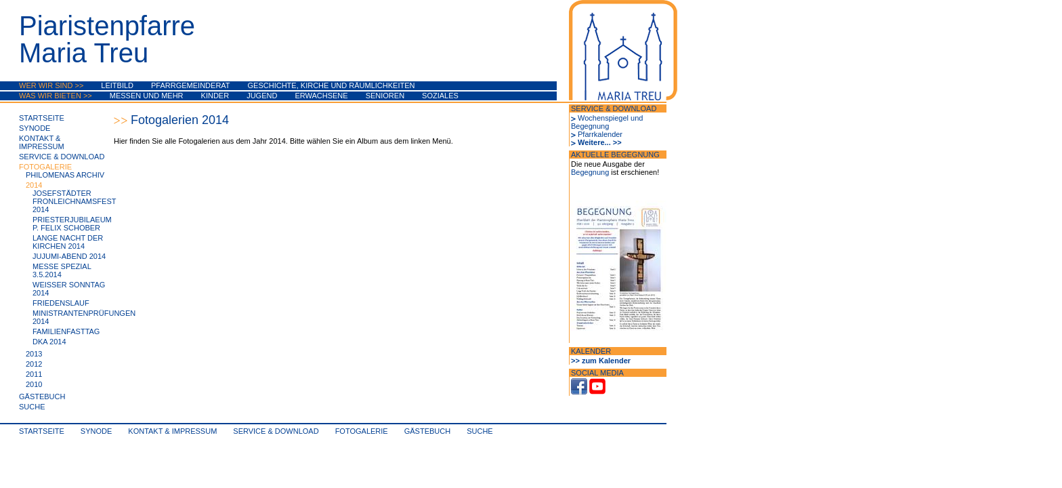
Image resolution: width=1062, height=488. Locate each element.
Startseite (41, 118)
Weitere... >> (600, 142)
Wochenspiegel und (610, 118)
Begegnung (590, 126)
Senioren (385, 96)
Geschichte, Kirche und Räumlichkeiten (331, 85)
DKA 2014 (49, 342)
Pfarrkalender (600, 134)
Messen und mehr (147, 96)
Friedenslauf (61, 303)
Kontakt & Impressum (41, 142)
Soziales (440, 96)
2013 (34, 354)
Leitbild (117, 85)
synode (34, 128)
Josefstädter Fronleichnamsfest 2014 (74, 201)
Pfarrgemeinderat (190, 85)
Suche (32, 407)
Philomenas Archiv (65, 175)
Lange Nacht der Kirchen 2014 (68, 242)
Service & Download (61, 156)
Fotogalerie (45, 167)
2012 (34, 364)
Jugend (262, 96)
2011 (34, 374)
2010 (34, 384)
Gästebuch (42, 396)
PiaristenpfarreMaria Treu (107, 39)
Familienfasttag (66, 331)
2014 (34, 185)
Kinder (215, 96)
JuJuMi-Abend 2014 (69, 256)
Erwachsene (321, 96)
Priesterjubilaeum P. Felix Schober (72, 224)
